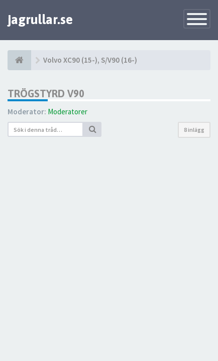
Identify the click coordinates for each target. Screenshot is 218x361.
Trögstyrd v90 (46, 93)
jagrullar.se (40, 19)
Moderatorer (67, 111)
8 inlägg (194, 129)
